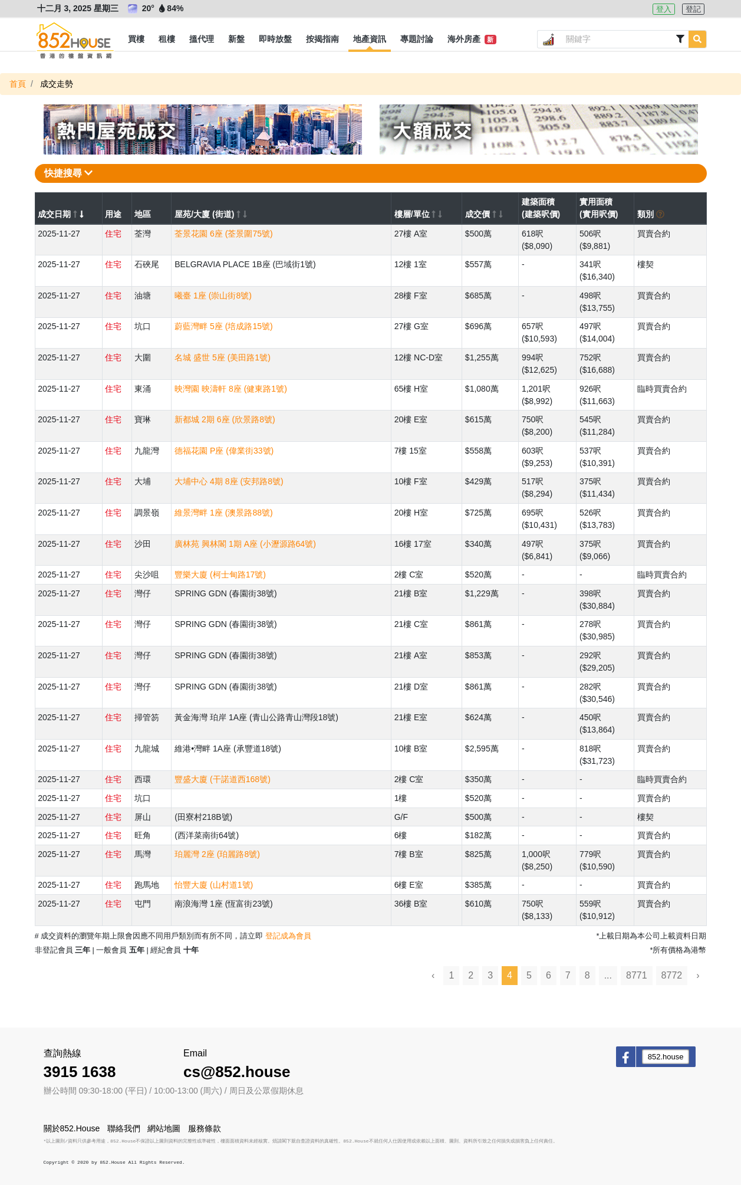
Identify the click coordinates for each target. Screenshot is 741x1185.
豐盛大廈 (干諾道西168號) (222, 779)
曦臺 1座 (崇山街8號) (213, 295)
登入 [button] (663, 9)
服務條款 (204, 1128)
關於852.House (72, 1128)
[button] (136, 39)
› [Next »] (697, 975)
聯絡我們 (123, 1128)
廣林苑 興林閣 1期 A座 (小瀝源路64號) (245, 544)
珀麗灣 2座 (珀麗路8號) (217, 854)
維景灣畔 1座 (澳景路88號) (223, 512)
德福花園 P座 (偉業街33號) (224, 450)
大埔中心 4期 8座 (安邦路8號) (228, 481)
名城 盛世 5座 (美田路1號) (222, 357)
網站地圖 (163, 1128)
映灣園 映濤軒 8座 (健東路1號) (230, 388)
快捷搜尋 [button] (68, 173)
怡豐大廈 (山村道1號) (213, 884)
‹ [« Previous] (433, 975)
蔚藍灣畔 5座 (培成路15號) (223, 326)
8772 (672, 975)
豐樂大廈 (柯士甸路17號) (220, 574)
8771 (636, 975)
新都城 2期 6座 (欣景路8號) (224, 419)
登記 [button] (693, 9)
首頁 (17, 83)
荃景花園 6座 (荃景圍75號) (223, 233)
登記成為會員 (288, 935)
